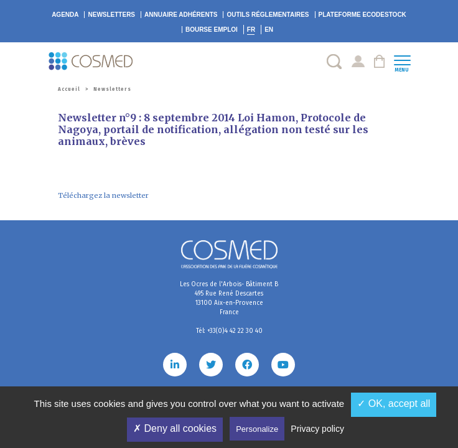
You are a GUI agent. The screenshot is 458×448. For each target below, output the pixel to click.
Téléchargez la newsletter (103, 195)
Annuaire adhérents (180, 14)
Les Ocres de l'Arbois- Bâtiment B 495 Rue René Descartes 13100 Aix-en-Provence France (229, 298)
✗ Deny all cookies (175, 428)
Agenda (65, 14)
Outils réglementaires (268, 14)
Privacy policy (317, 429)
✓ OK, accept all (393, 403)
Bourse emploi (211, 29)
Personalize (257, 429)
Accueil (69, 89)
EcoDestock (362, 14)
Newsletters (111, 14)
